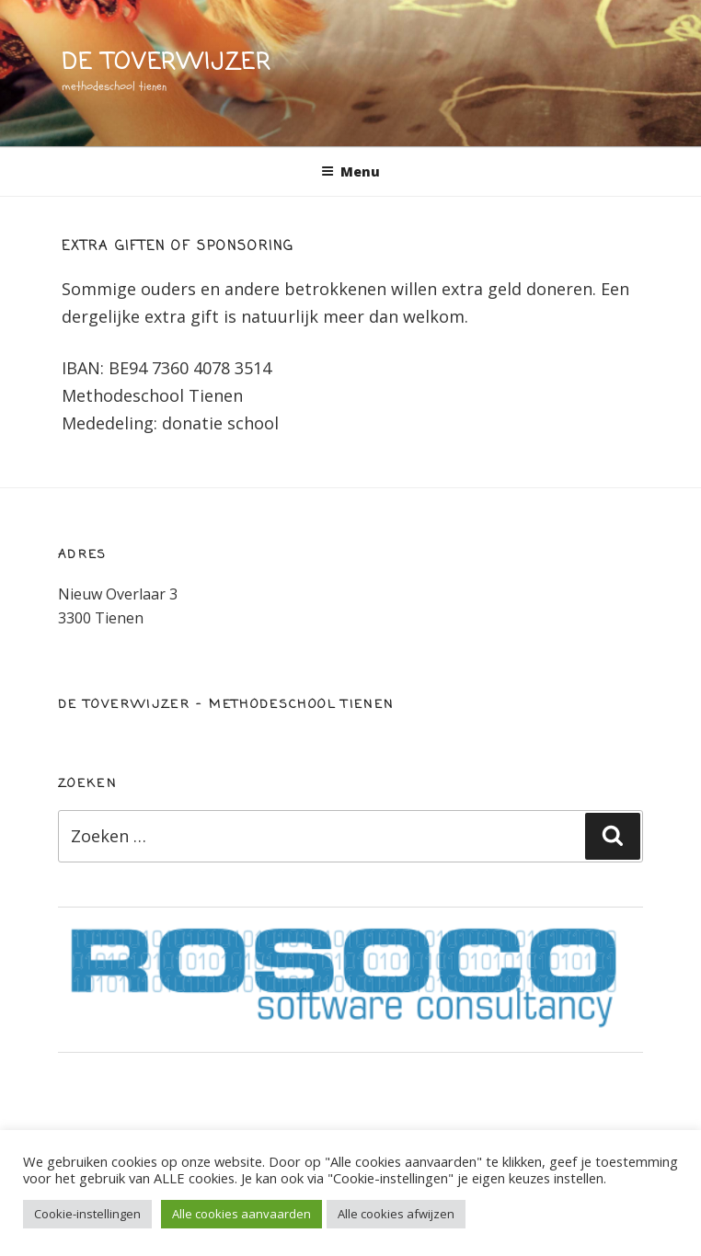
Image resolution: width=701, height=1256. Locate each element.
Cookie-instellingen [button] (87, 1213)
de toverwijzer (166, 63)
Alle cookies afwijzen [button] (396, 1213)
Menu (350, 171)
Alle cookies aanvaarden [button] (241, 1213)
